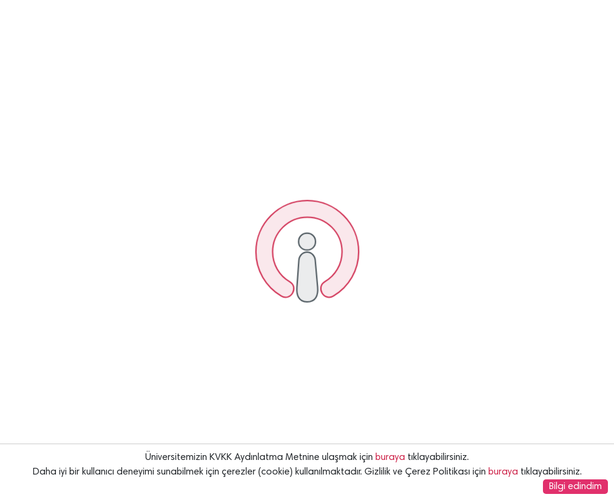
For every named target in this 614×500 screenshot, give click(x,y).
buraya (390, 457)
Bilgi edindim (575, 487)
